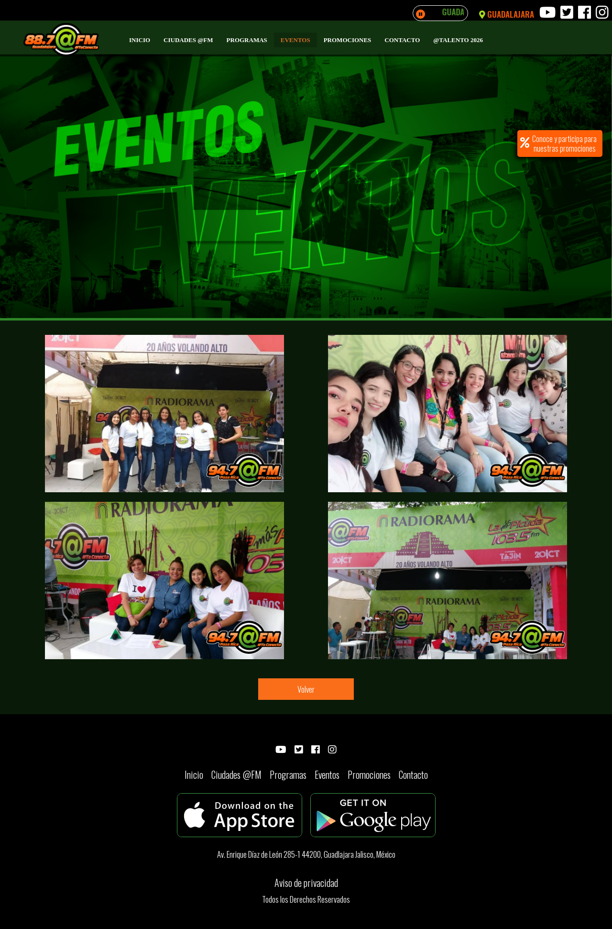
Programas (247, 40)
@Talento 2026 (458, 40)
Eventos (295, 40)
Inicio (139, 40)
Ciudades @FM (188, 40)
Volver (306, 689)
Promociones (348, 40)
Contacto (402, 40)
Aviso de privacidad (306, 882)
